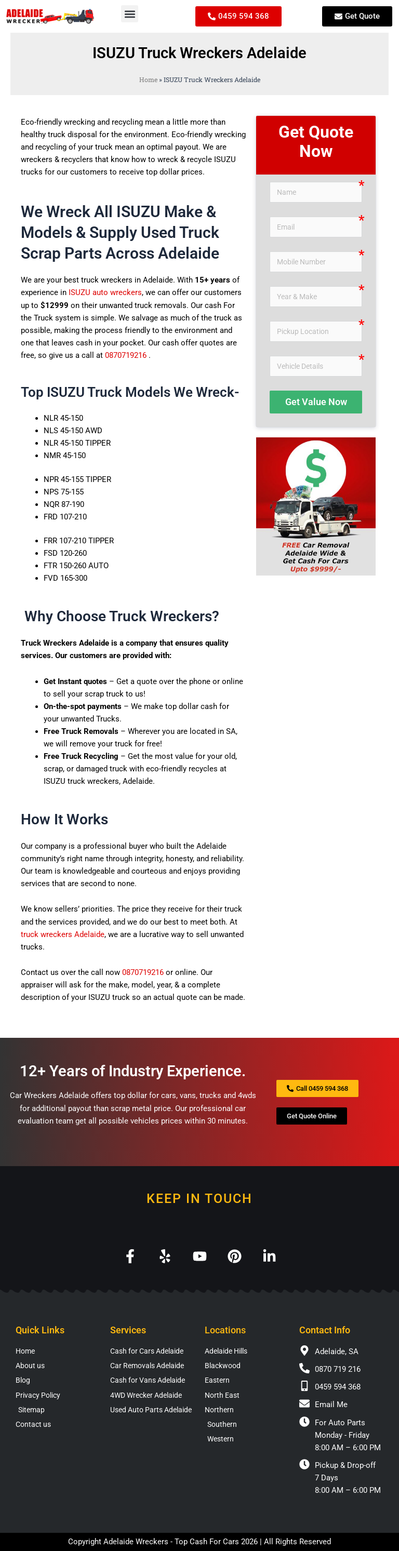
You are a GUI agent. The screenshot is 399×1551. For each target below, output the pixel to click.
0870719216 (126, 355)
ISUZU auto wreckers (105, 292)
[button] (129, 13)
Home (148, 79)
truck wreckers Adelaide (62, 934)
